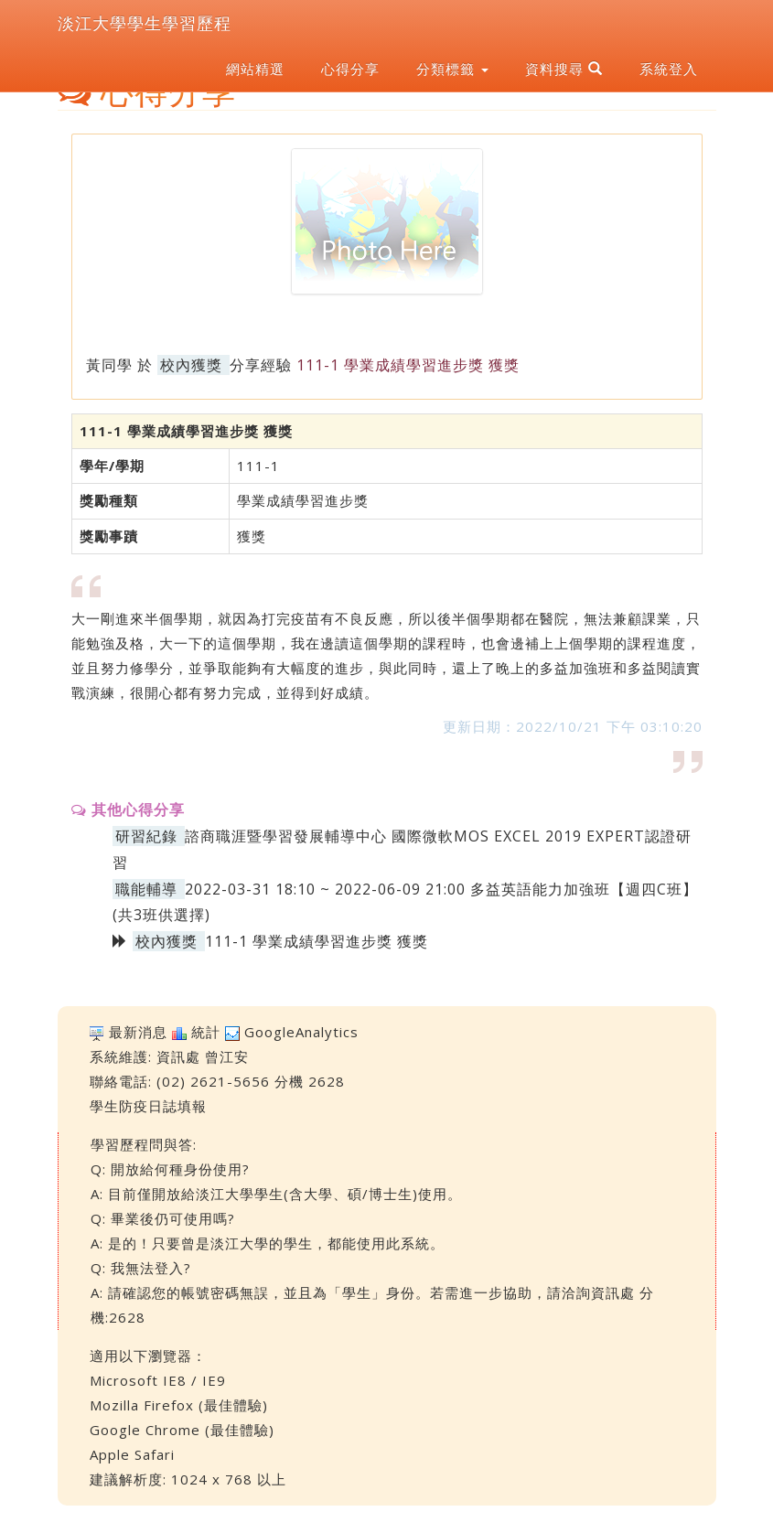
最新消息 (138, 1032)
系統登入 (668, 68)
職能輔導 (146, 889)
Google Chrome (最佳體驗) (182, 1429)
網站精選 (255, 68)
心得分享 (350, 68)
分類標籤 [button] (452, 68)
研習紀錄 (146, 836)
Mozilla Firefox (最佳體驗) (179, 1405)
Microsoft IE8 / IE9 (158, 1380)
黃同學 (109, 365)
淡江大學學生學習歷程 (144, 23)
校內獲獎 (191, 365)
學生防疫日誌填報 (148, 1106)
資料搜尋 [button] (564, 68)
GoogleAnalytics (301, 1032)
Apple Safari (132, 1454)
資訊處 (178, 1056)
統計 (205, 1032)
